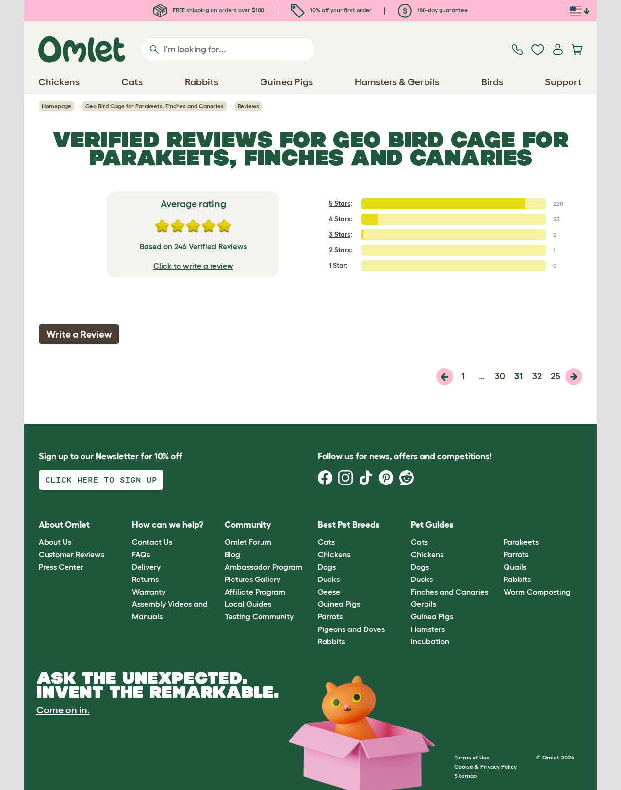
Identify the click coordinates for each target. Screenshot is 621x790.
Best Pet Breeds (349, 525)
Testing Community (259, 616)
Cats (326, 541)
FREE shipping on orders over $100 (208, 10)
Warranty (148, 591)
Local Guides (248, 603)
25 (555, 376)
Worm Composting (537, 591)
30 (500, 376)
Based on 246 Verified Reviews (193, 246)
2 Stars (339, 250)
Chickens (334, 554)
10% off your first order (331, 10)
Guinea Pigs (339, 603)
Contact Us (152, 541)
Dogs (327, 567)
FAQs (141, 554)
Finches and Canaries (449, 591)
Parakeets (521, 541)
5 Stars (339, 203)
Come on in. (63, 710)
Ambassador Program (263, 567)
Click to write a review (193, 265)
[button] (496, 525)
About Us (55, 541)
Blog (232, 554)
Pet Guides (432, 525)
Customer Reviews (71, 554)
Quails (515, 567)
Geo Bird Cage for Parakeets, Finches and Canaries (154, 106)
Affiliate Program (255, 591)
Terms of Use (472, 757)
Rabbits (331, 641)
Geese (329, 591)
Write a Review (79, 334)
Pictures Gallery (252, 579)
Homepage (56, 106)
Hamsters (428, 629)
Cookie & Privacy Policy (485, 766)
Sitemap (465, 776)
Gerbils (423, 603)
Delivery (146, 567)
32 (537, 376)
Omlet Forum (248, 541)
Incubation (430, 641)
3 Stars (339, 234)
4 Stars (339, 219)
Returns (145, 579)
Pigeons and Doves (351, 629)
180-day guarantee (433, 10)
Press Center (61, 567)
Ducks (329, 579)
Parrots (330, 616)
